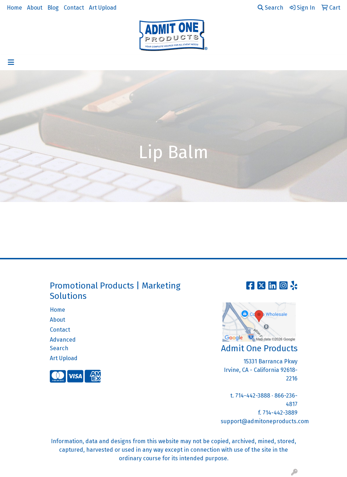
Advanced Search (63, 344)
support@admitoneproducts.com (265, 421)
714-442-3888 (252, 395)
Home (14, 7)
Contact (74, 7)
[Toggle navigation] (11, 62)
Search (270, 7)
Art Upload (103, 7)
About (34, 7)
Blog (53, 7)
